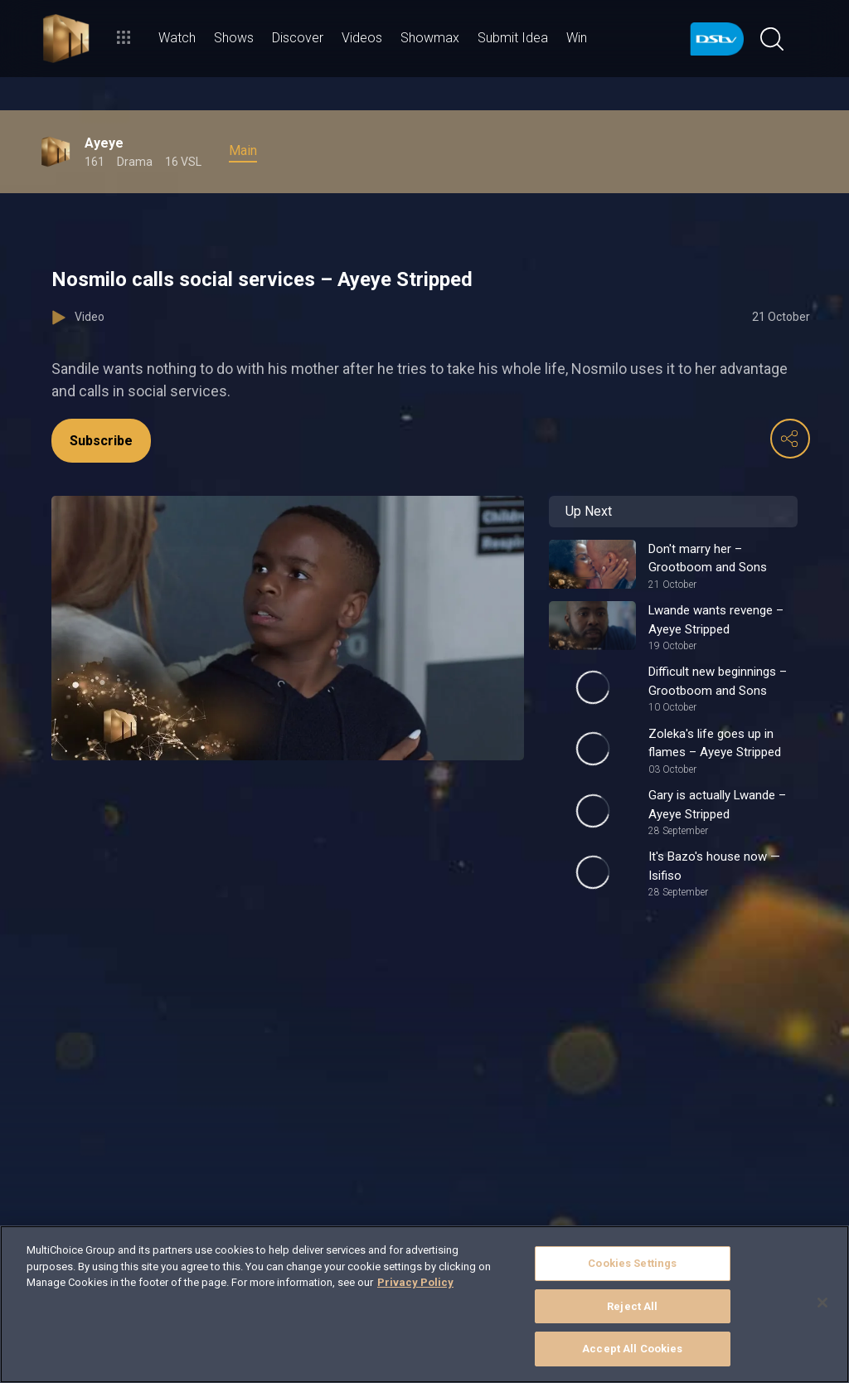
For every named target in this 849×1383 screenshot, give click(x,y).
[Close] (822, 1302)
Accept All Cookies (632, 1348)
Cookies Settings (632, 1263)
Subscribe (101, 441)
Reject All (632, 1306)
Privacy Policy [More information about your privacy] (415, 1282)
